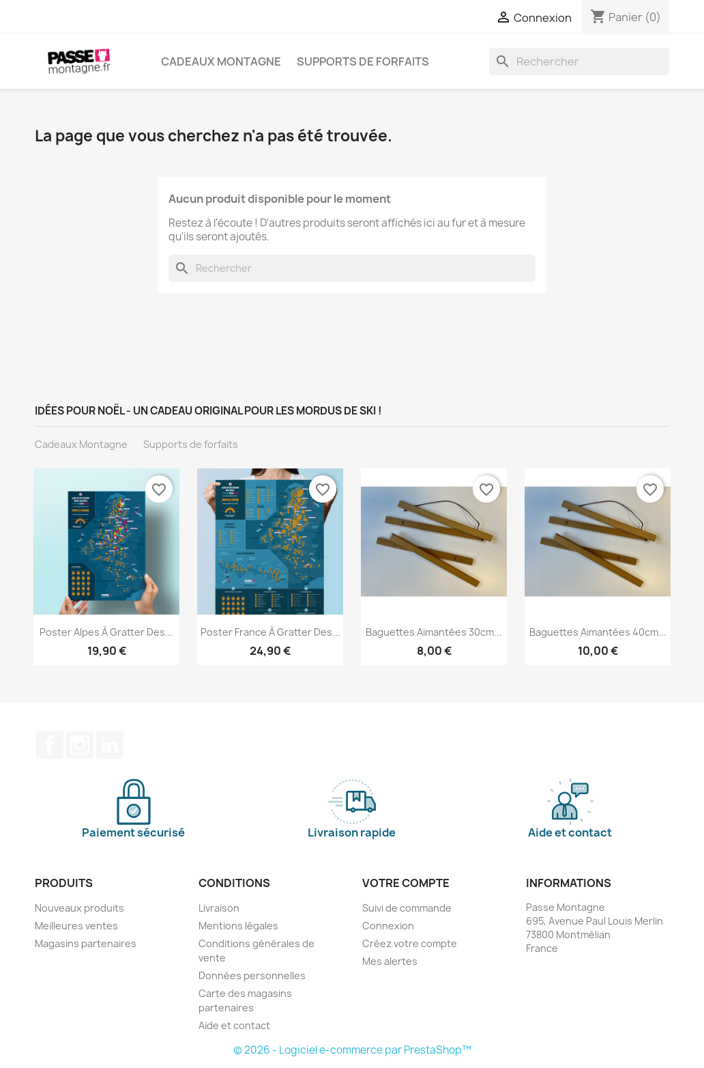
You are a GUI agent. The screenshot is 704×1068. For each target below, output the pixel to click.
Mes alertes (389, 961)
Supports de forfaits (363, 61)
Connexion (388, 925)
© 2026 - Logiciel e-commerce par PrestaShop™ (352, 1050)
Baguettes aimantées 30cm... (434, 632)
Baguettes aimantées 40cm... (597, 632)
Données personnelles (252, 975)
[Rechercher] (579, 61)
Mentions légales (238, 925)
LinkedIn (109, 745)
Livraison (219, 907)
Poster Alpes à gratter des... (106, 632)
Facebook (49, 745)
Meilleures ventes (76, 925)
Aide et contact (234, 1025)
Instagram (79, 745)
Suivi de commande (407, 907)
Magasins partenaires (85, 943)
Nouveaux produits (79, 907)
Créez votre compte (409, 943)
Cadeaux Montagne (221, 61)
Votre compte (406, 882)
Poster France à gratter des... (270, 632)
